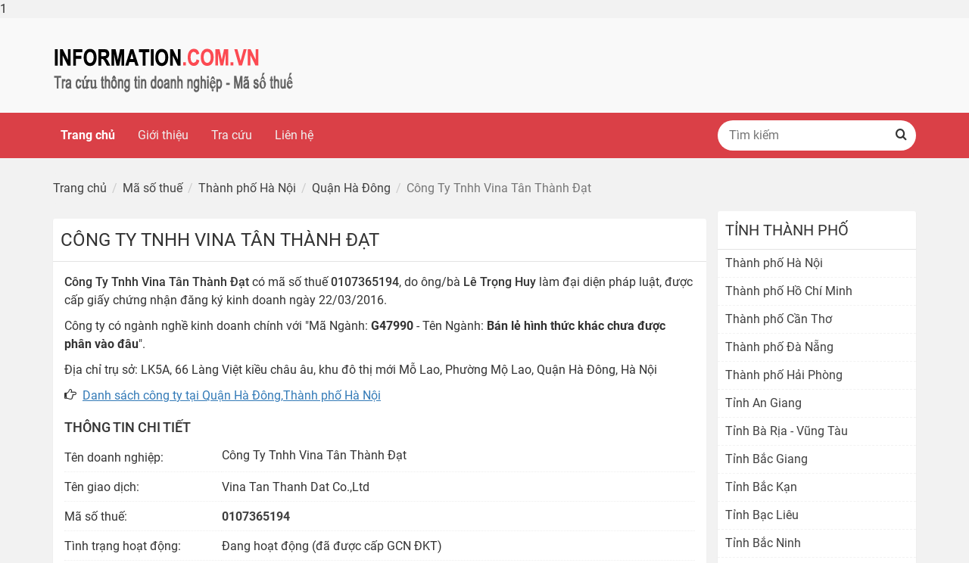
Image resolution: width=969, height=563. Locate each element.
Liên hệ (294, 135)
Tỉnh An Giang (763, 403)
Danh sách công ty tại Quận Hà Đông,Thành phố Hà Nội (232, 395)
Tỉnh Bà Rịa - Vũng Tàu (786, 431)
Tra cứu (231, 135)
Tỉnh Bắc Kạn (761, 487)
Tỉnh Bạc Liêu (762, 515)
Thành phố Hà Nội (774, 263)
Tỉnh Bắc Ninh (763, 543)
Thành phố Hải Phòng (784, 375)
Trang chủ (88, 135)
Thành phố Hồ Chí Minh (788, 291)
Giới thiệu (163, 135)
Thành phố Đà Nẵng (779, 347)
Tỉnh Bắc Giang (766, 459)
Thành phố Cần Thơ (778, 319)
